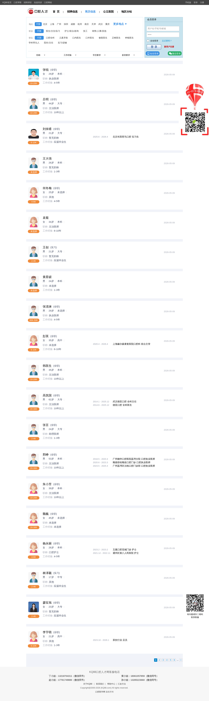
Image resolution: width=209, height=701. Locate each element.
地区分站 (126, 11)
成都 (73, 24)
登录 (196, 2)
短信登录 (153, 53)
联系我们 (100, 684)
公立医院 (108, 11)
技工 (85, 31)
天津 (93, 24)
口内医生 (76, 38)
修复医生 (103, 38)
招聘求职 (28, 2)
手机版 (188, 2)
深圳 (66, 24)
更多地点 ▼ (120, 24)
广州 (59, 24)
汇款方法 (122, 684)
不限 (38, 24)
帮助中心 (111, 684)
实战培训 (38, 2)
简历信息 (90, 11)
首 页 (56, 11)
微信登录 (175, 53)
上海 (52, 24)
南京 (87, 24)
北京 (45, 24)
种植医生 (129, 38)
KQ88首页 (7, 2)
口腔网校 (48, 2)
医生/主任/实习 (53, 31)
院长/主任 (48, 42)
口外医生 (90, 38)
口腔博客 (18, 2)
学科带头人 (34, 42)
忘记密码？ (167, 41)
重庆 (107, 24)
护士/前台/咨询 (72, 31)
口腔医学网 (100, 692)
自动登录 (154, 41)
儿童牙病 (63, 38)
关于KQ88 (87, 684)
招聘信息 (72, 11)
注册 (202, 2)
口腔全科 (50, 38)
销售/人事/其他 (99, 31)
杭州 (80, 24)
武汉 (100, 24)
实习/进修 (62, 42)
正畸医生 (116, 38)
